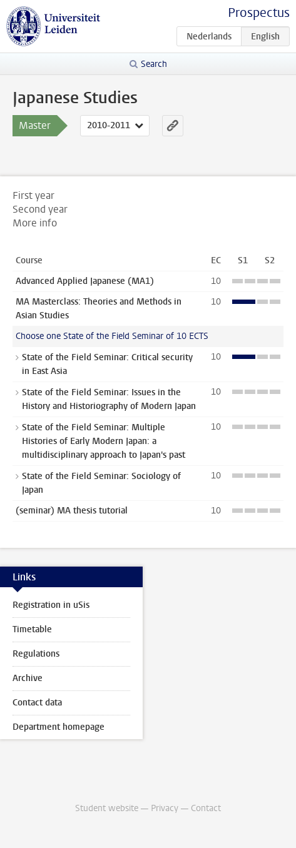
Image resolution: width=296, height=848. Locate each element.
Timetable (32, 629)
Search (154, 64)
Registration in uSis (51, 605)
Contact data (37, 703)
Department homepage (59, 727)
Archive (28, 678)
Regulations (36, 654)
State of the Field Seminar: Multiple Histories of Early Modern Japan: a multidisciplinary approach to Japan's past (103, 441)
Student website (106, 808)
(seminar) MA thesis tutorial (72, 511)
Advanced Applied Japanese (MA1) (85, 281)
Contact (206, 808)
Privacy (164, 808)
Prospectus (259, 12)
